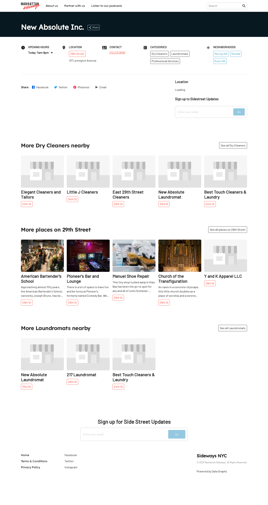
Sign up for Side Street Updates (134, 422)
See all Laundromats (232, 328)
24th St (26, 204)
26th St (72, 381)
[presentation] (225, 6)
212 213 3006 (117, 52)
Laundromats (179, 53)
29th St (118, 204)
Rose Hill (220, 61)
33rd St (164, 204)
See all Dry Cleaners (233, 145)
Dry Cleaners (159, 53)
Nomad (235, 53)
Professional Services (165, 61)
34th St (72, 199)
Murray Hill (221, 53)
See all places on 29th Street (227, 229)
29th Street (77, 53)
